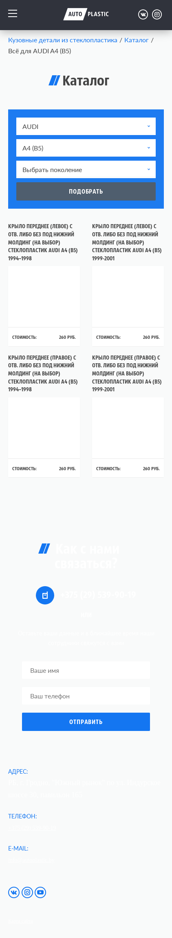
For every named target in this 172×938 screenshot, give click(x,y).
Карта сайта (20, 921)
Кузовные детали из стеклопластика (62, 40)
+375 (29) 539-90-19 (86, 595)
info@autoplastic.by (31, 860)
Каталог (136, 40)
